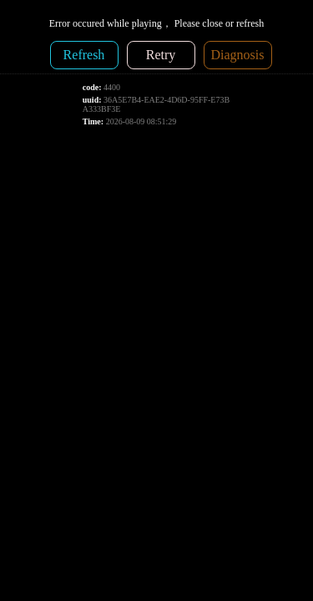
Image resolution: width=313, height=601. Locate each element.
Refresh (84, 55)
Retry (161, 55)
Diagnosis (238, 55)
